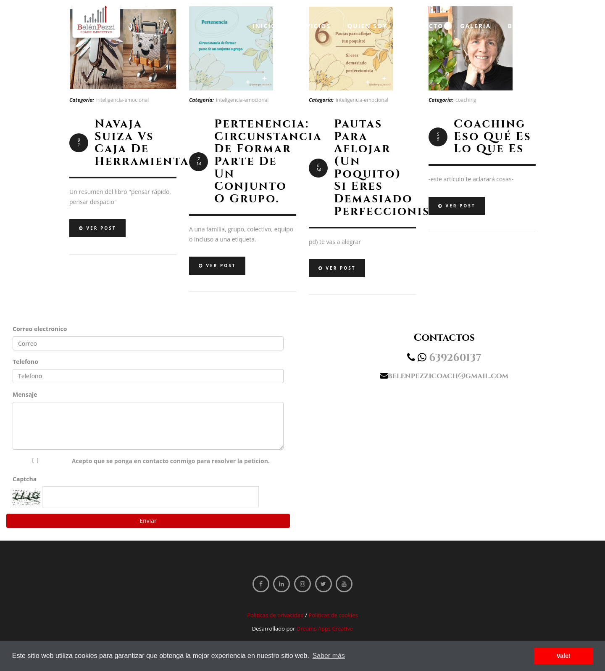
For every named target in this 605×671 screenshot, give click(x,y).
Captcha (25, 479)
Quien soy (367, 26)
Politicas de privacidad (275, 615)
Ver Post (97, 228)
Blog (517, 26)
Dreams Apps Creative (325, 628)
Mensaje (25, 394)
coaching (465, 99)
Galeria (475, 26)
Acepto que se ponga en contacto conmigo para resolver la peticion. (171, 461)
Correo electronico (40, 329)
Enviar (147, 521)
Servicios (312, 26)
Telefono (25, 362)
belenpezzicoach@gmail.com (448, 376)
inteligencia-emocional (122, 99)
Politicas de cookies (333, 615)
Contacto (423, 26)
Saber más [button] (329, 655)
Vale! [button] (563, 655)
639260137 (455, 358)
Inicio (264, 26)
